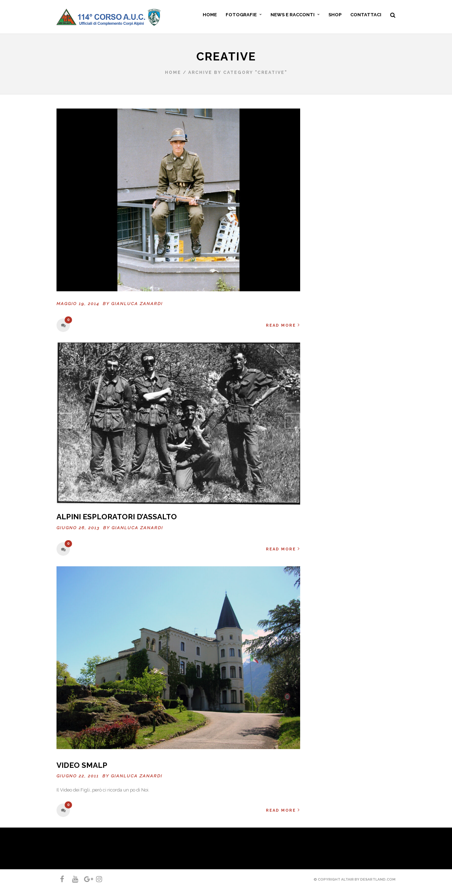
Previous (64, 420)
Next (292, 420)
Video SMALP (81, 765)
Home (173, 72)
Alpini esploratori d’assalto (116, 516)
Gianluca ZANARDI (137, 303)
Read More (283, 325)
